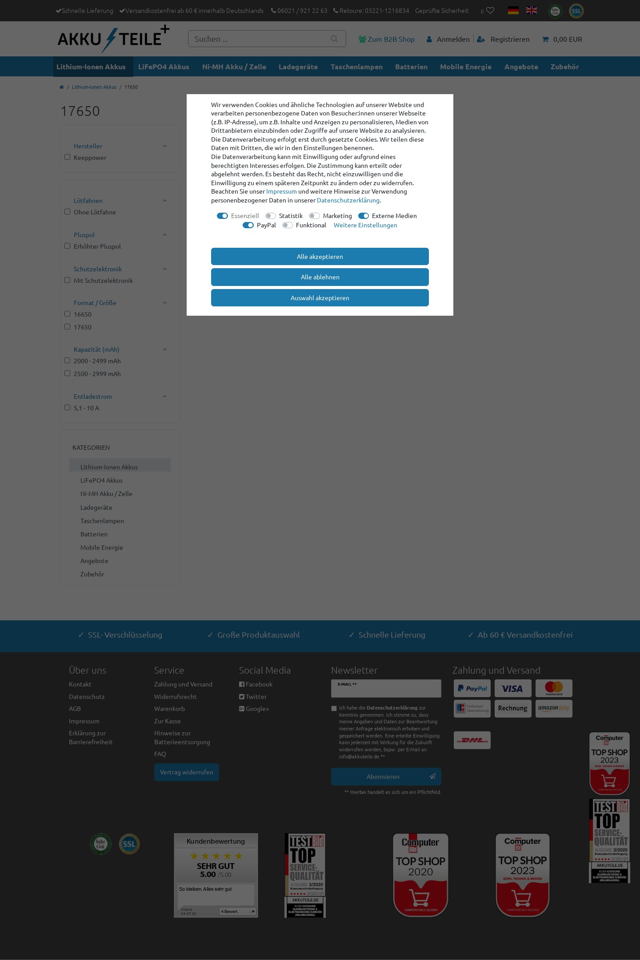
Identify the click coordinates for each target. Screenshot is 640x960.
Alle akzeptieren (320, 256)
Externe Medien (394, 215)
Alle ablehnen (320, 277)
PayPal (266, 225)
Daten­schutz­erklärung (348, 200)
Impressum (281, 191)
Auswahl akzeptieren (320, 297)
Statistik (291, 215)
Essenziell (245, 215)
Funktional (311, 225)
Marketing (337, 215)
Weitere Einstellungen (365, 225)
